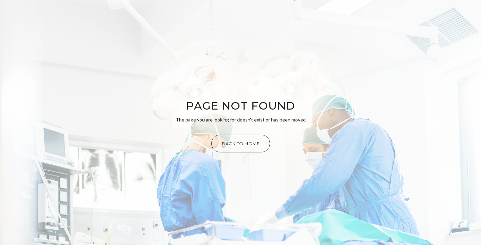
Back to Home (241, 143)
